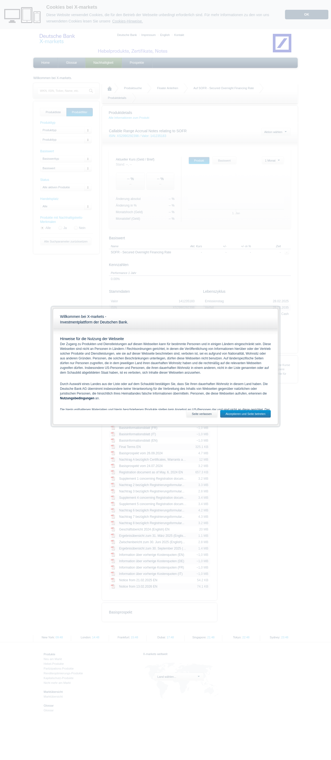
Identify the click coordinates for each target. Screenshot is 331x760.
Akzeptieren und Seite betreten (245, 413)
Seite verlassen (202, 413)
